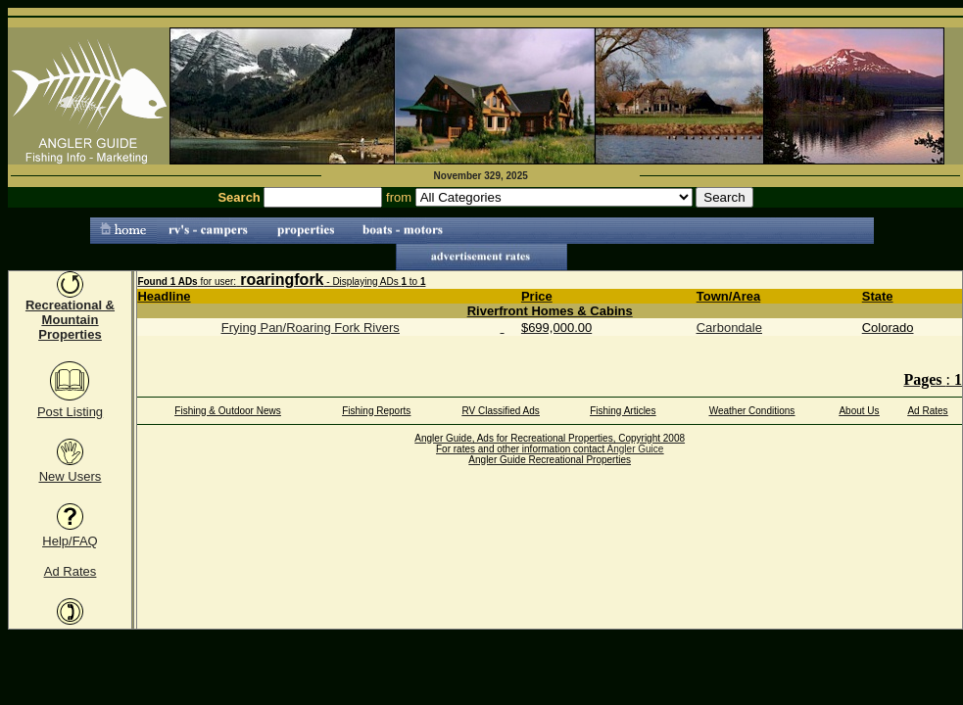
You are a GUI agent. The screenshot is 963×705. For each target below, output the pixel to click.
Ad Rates (70, 571)
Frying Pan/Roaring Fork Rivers (310, 327)
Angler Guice (635, 449)
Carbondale (729, 327)
